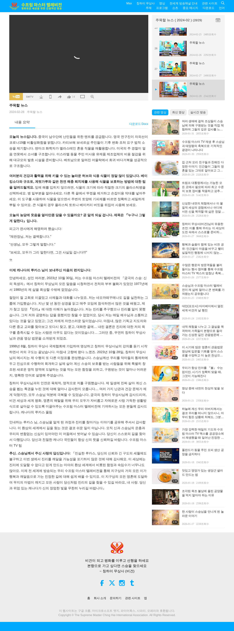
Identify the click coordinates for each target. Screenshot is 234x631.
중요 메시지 (190, 7)
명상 (162, 3)
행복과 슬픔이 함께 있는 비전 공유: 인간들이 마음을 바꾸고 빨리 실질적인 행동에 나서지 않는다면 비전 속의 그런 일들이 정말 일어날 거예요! (203, 249)
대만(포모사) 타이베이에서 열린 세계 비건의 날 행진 (202, 308)
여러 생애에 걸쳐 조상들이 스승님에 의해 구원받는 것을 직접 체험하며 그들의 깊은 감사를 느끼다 (203, 125)
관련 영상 (160, 112)
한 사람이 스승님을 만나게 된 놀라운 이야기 (203, 513)
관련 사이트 (209, 3)
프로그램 (162, 7)
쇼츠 (175, 7)
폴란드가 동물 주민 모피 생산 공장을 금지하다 (203, 452)
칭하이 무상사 (145, 3)
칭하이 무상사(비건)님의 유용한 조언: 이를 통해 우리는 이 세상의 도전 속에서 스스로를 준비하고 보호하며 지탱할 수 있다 (203, 228)
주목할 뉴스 (34, 111)
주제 (149, 7)
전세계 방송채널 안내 (183, 3)
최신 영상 (178, 112)
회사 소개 (100, 598)
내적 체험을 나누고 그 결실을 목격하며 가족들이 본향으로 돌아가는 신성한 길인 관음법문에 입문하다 (203, 331)
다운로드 (208, 7)
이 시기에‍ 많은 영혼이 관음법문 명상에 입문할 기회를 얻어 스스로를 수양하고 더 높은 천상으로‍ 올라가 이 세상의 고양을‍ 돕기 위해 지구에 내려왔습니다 (203, 352)
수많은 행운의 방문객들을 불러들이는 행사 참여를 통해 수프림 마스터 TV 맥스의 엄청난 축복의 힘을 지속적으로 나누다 (203, 269)
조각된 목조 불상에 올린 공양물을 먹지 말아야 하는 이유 (202, 493)
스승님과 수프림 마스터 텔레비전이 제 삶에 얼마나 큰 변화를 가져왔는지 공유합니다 (203, 289)
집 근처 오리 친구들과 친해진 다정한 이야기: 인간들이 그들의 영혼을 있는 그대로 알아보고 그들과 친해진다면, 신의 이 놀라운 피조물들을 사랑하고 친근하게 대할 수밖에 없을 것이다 (203, 167)
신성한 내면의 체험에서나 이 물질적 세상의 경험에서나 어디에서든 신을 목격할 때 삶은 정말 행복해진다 (203, 208)
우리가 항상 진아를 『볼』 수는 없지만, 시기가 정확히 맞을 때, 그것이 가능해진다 (202, 372)
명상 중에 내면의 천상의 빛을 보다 (203, 390)
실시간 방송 (198, 112)
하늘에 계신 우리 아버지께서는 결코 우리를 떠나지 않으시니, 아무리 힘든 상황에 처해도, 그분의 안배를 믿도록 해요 (203, 413)
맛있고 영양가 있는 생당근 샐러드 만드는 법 (202, 472)
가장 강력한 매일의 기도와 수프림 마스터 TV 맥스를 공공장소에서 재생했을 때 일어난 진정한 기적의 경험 (203, 434)
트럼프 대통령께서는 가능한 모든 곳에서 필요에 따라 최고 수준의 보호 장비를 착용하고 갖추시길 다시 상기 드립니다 (203, 187)
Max (129, 3)
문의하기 (115, 598)
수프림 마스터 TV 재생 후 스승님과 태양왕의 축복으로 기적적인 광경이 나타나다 (203, 145)
